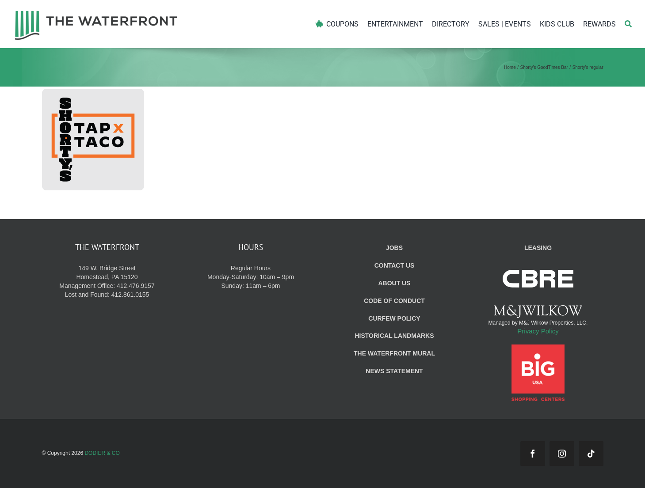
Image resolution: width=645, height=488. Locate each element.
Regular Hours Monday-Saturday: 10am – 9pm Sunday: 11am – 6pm (250, 277)
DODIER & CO (101, 453)
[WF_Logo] (96, 12)
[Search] (628, 24)
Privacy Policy (537, 331)
